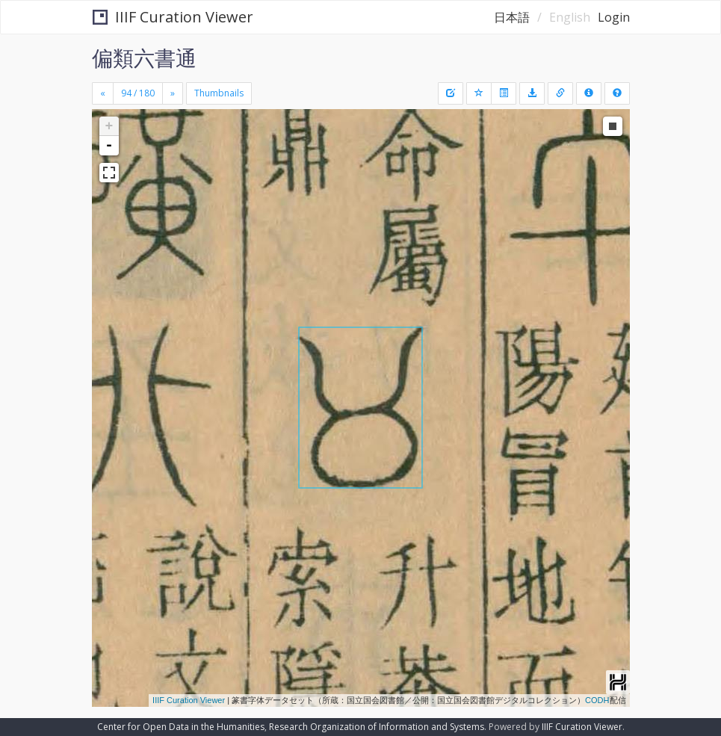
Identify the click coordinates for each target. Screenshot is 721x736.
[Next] (172, 93)
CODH (597, 700)
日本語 (512, 17)
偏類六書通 (144, 57)
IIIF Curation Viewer (173, 17)
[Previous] (103, 93)
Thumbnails (219, 93)
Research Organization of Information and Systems (376, 726)
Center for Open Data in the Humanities (180, 726)
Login (614, 17)
